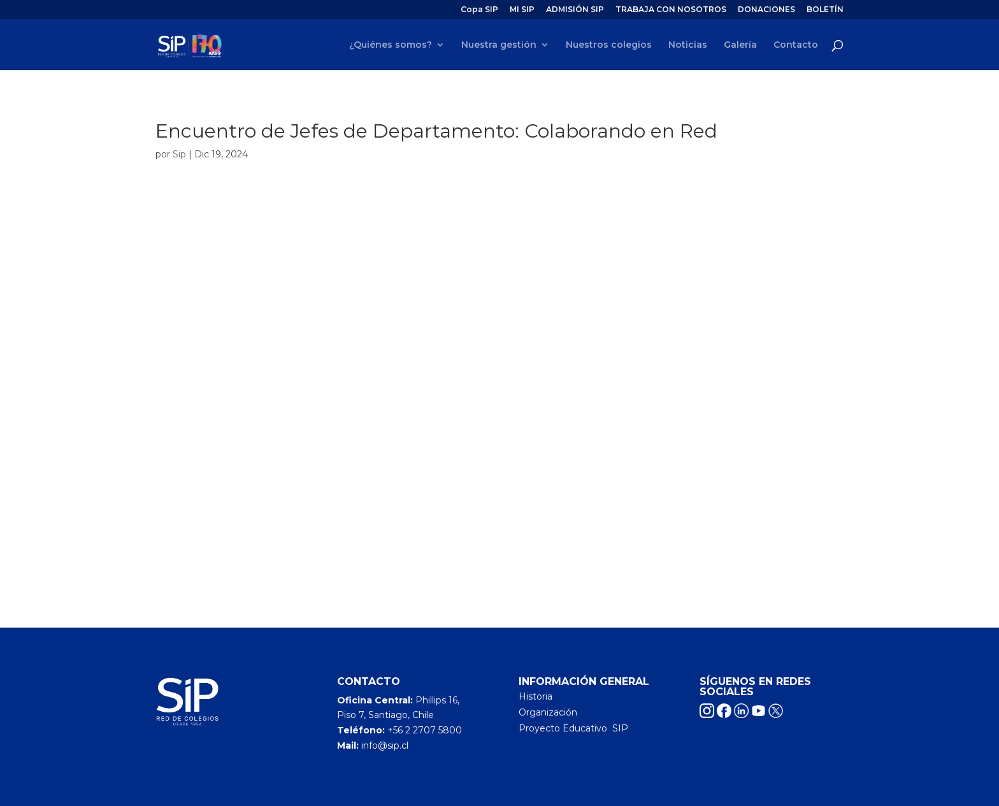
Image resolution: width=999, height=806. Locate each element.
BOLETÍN (825, 10)
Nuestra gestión (498, 45)
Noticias (687, 45)
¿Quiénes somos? (390, 45)
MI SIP (522, 10)
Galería (740, 45)
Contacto (795, 45)
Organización (548, 712)
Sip (179, 154)
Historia (535, 696)
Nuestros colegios (609, 45)
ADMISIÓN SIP (575, 10)
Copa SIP (479, 10)
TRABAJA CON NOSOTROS (670, 10)
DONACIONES (766, 10)
